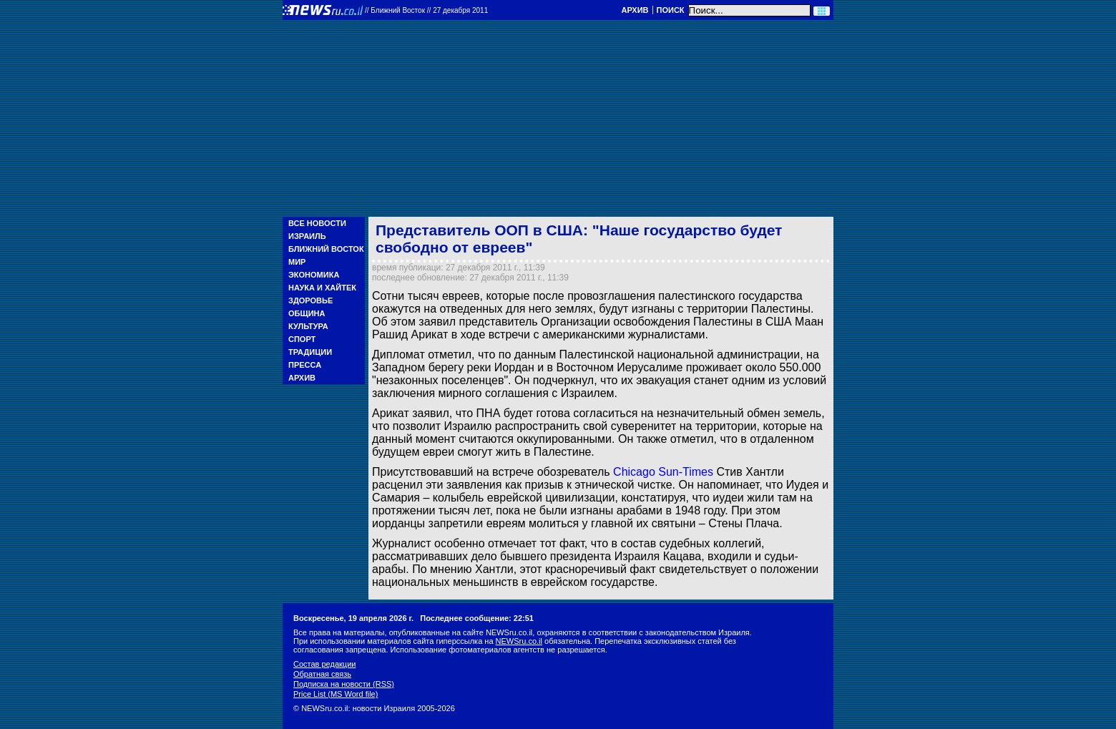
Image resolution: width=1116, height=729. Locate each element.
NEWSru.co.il (519, 641)
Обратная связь (322, 674)
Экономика (313, 274)
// (426, 10)
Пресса (304, 365)
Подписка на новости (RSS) (343, 684)
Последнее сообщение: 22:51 (477, 618)
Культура (308, 326)
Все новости (317, 223)
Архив (634, 10)
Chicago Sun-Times (663, 472)
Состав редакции (324, 664)
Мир (296, 262)
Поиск (671, 10)
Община (306, 313)
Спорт (301, 339)
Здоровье (310, 300)
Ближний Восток (326, 249)
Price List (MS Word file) (335, 694)
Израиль (307, 236)
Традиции (310, 352)
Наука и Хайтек (322, 287)
